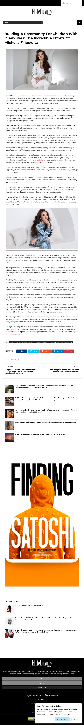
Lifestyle (45, 342)
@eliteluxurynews (52, 695)
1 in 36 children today (35, 160)
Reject (76, 719)
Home (28, 712)
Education (38, 342)
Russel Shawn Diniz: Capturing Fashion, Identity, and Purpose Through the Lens (45, 422)
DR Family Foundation (28, 342)
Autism (12, 342)
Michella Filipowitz (54, 342)
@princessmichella (12, 334)
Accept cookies (62, 719)
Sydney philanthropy (66, 342)
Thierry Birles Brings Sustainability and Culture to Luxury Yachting (40, 434)
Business (18, 342)
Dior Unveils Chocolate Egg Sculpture (29, 606)
